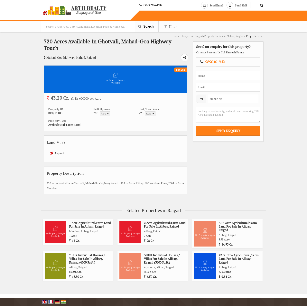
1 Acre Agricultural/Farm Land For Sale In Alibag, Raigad (90, 224)
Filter (170, 26)
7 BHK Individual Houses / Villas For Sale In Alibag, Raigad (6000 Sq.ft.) (87, 258)
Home (176, 36)
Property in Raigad (192, 36)
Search (146, 26)
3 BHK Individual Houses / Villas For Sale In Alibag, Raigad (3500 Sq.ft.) (162, 258)
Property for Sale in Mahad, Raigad (223, 36)
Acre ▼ (105, 113)
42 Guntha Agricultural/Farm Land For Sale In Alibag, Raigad (238, 258)
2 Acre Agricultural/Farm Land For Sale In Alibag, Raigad (165, 224)
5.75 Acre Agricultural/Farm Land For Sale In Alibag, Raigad (238, 226)
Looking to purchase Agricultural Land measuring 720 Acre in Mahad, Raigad (228, 114)
